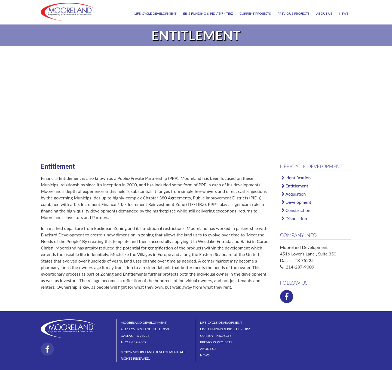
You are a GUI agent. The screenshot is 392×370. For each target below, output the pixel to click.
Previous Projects (293, 13)
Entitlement (297, 185)
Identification (298, 177)
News (343, 13)
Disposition (296, 218)
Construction (298, 210)
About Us (324, 13)
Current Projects (255, 13)
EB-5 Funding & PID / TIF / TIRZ (208, 13)
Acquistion (296, 193)
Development (298, 202)
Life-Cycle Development (155, 13)
